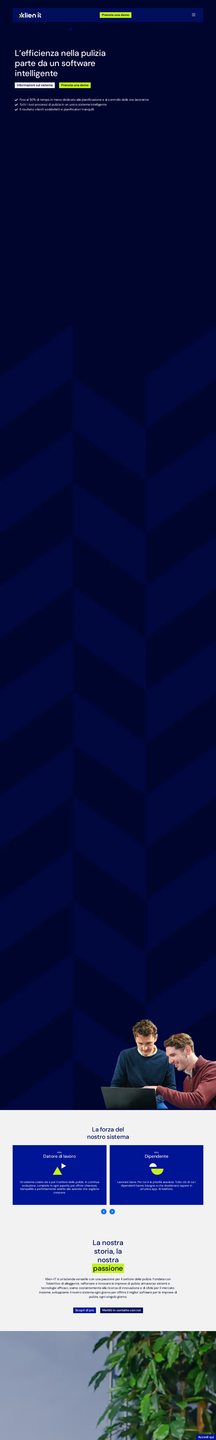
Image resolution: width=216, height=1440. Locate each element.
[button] (193, 15)
